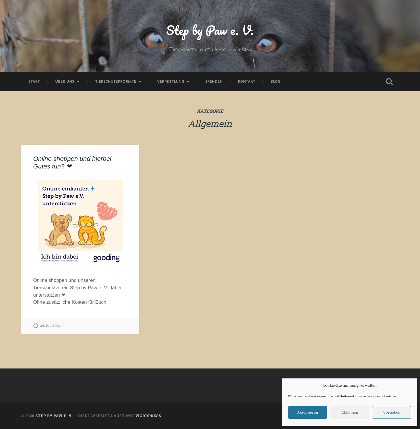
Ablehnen (349, 412)
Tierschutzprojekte (115, 81)
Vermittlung (170, 81)
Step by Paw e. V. (210, 30)
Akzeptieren (307, 412)
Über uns (64, 81)
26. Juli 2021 (50, 325)
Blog (276, 81)
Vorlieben (391, 412)
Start (34, 81)
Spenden (214, 81)
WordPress (148, 415)
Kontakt (246, 81)
